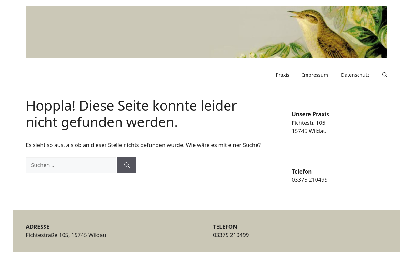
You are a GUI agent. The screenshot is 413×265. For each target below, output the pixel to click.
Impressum (315, 74)
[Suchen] (126, 165)
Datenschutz (355, 74)
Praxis (282, 74)
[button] (385, 74)
